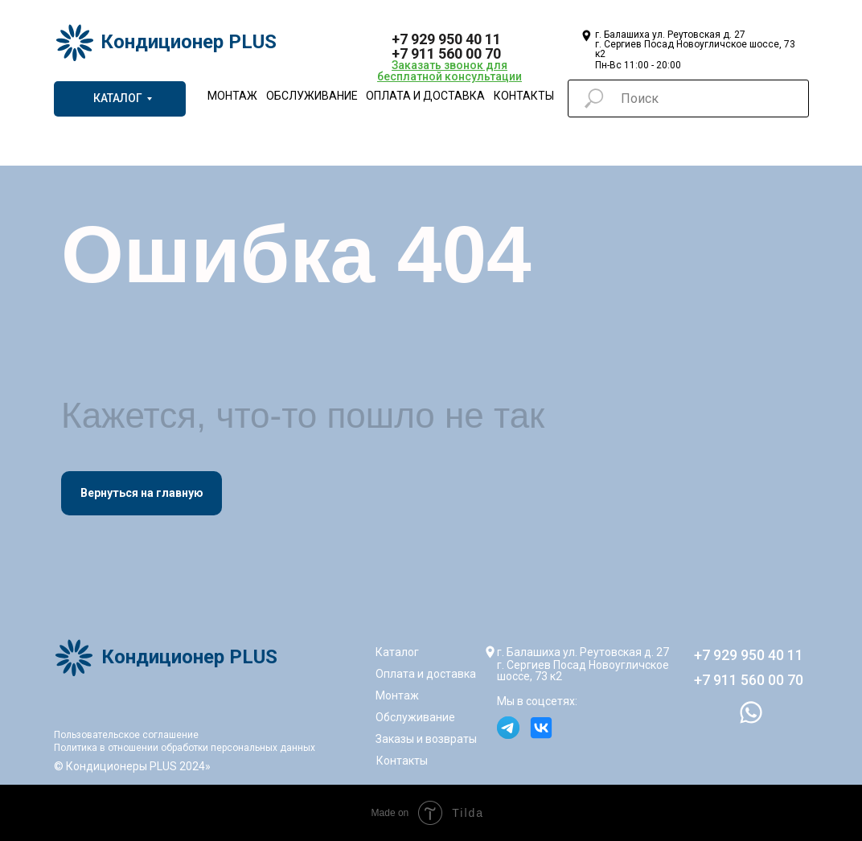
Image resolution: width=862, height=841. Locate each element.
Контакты (524, 95)
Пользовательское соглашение (126, 734)
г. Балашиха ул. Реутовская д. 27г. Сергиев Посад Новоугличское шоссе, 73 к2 (695, 44)
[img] (527, 43)
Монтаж (232, 95)
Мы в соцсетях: (537, 701)
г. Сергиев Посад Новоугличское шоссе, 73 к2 (583, 670)
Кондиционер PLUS (189, 42)
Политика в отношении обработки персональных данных (184, 747)
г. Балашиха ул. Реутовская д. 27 (583, 652)
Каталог (397, 652)
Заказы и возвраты (426, 738)
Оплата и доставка (425, 95)
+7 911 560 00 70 (446, 53)
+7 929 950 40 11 (446, 39)
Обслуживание (312, 95)
